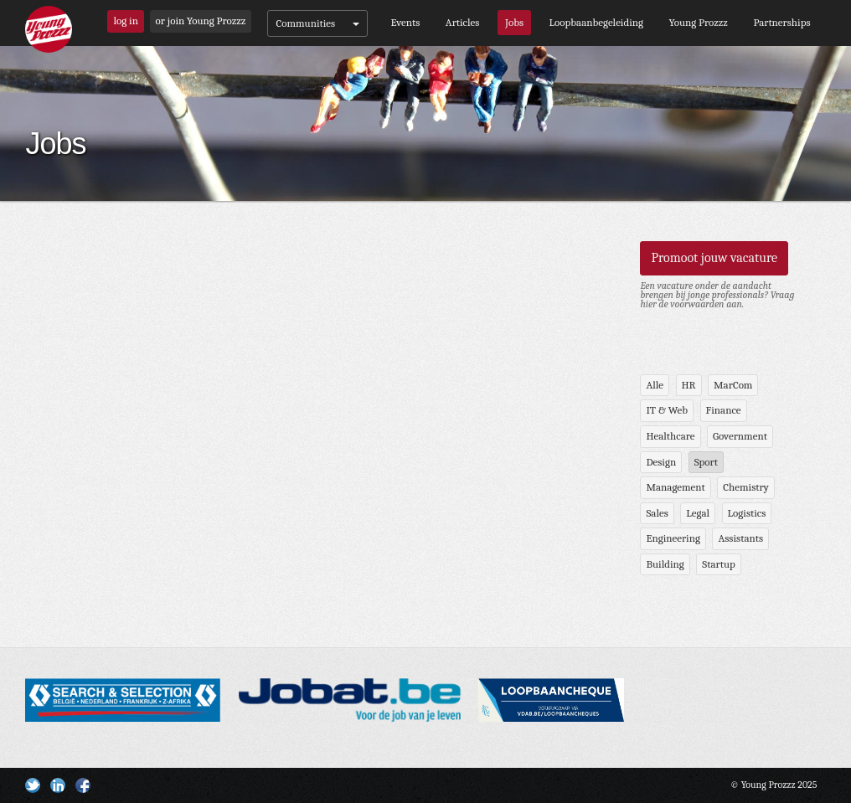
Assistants (740, 538)
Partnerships (781, 22)
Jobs (514, 22)
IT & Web (667, 410)
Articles (463, 22)
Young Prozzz (698, 22)
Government (740, 436)
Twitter (32, 785)
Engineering (673, 538)
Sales (657, 513)
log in (125, 20)
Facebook (82, 785)
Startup (718, 564)
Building (664, 564)
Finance (723, 410)
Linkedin (57, 785)
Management (675, 487)
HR (689, 384)
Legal (697, 513)
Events (405, 22)
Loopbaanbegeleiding (596, 22)
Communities (317, 23)
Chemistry (746, 487)
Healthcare (670, 436)
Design (661, 462)
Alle (654, 384)
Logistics (747, 513)
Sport (706, 462)
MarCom (733, 384)
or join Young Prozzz (201, 20)
